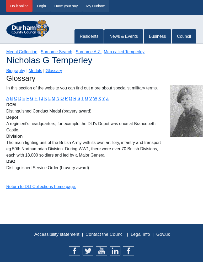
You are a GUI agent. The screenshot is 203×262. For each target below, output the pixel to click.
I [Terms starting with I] (39, 98)
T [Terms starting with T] (82, 98)
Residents (89, 36)
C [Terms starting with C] (15, 98)
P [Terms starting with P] (66, 98)
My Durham (95, 6)
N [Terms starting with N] (58, 98)
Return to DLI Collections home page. (41, 186)
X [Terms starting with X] (99, 98)
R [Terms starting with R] (74, 98)
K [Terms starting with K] (45, 98)
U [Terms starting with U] (86, 98)
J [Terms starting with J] (42, 98)
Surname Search (56, 52)
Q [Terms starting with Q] (70, 98)
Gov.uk (163, 234)
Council (184, 36)
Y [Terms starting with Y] (103, 98)
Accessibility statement (56, 234)
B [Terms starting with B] (11, 98)
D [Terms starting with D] (19, 98)
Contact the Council (105, 234)
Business (157, 36)
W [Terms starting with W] (95, 98)
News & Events (123, 36)
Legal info (140, 234)
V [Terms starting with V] (90, 98)
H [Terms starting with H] (36, 98)
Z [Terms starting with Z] (107, 98)
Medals (35, 70)
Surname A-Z (89, 52)
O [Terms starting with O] (62, 98)
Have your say (66, 6)
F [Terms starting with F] (27, 98)
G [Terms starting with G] (31, 98)
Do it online (19, 6)
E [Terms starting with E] (23, 98)
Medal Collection (21, 52)
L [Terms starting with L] (49, 98)
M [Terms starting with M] (53, 98)
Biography (15, 70)
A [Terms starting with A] (7, 98)
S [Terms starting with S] (78, 98)
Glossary (54, 70)
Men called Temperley (124, 52)
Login (41, 6)
